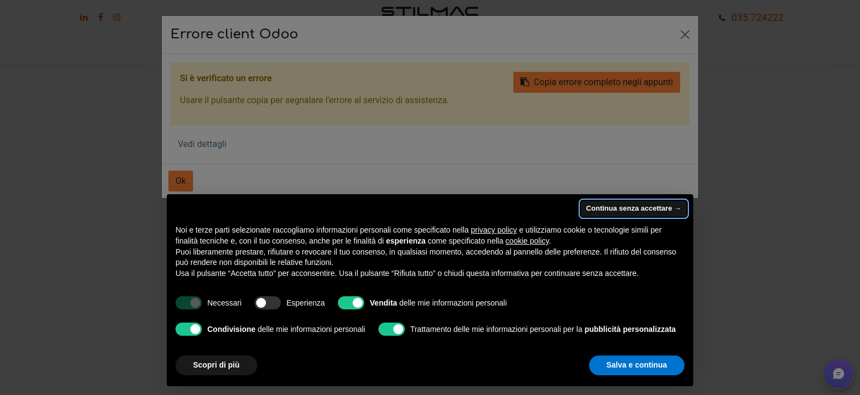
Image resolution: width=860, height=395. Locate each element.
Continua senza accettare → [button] (633, 208)
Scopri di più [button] (216, 364)
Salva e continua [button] (637, 364)
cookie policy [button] (527, 240)
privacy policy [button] (494, 229)
